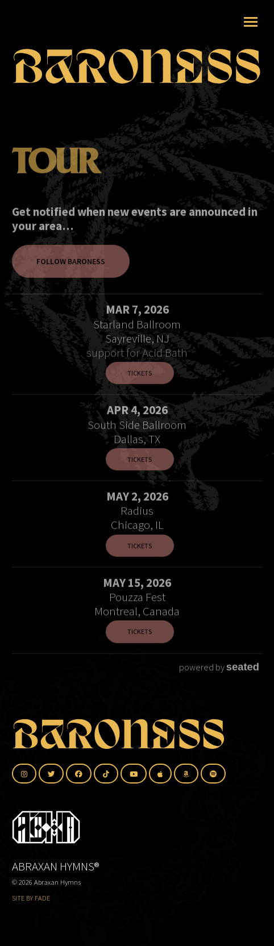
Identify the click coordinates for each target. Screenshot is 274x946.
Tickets (139, 381)
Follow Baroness (70, 270)
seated (242, 675)
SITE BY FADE (31, 898)
